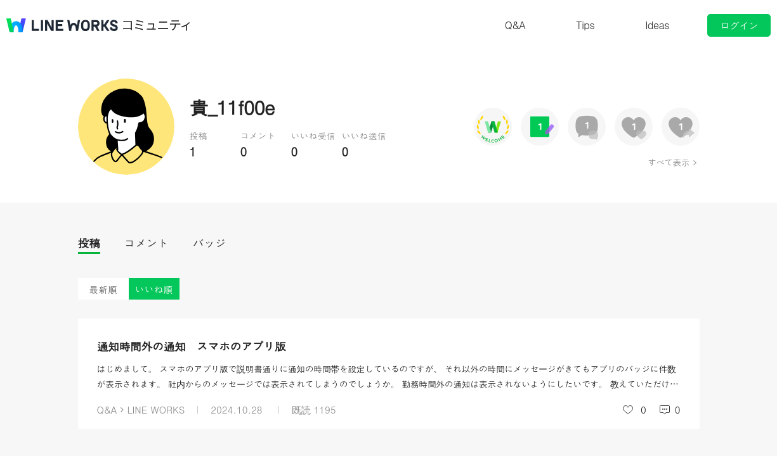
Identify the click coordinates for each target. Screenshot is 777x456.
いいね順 (154, 289)
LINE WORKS (156, 409)
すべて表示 (668, 162)
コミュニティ (156, 25)
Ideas (657, 25)
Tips (585, 25)
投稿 (89, 243)
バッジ (209, 243)
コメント (146, 243)
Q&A (515, 25)
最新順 (103, 289)
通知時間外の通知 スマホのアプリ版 (191, 346)
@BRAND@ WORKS (62, 25)
